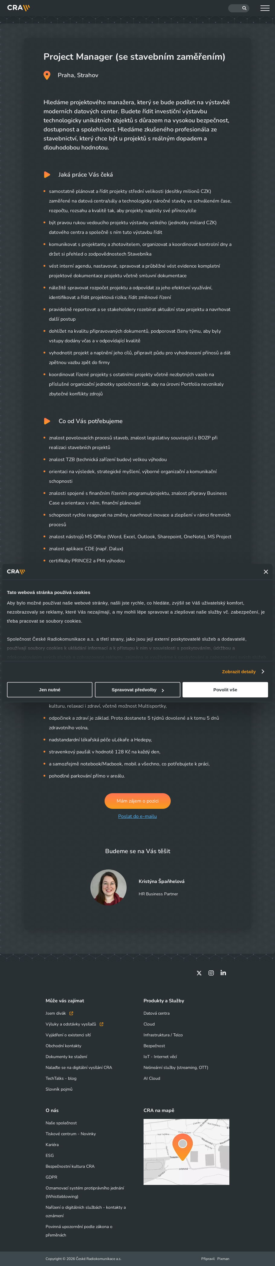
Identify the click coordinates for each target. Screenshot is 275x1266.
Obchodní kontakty (63, 1046)
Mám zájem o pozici (138, 801)
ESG (50, 1155)
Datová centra (157, 1013)
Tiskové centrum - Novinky (71, 1134)
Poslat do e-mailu (137, 816)
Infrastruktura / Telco (163, 1035)
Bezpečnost (154, 1046)
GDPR (51, 1177)
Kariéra (52, 1145)
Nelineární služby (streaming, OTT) (176, 1067)
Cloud (149, 1024)
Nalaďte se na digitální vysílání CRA (79, 1067)
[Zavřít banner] (266, 572)
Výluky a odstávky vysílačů (74, 1024)
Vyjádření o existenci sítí (68, 1035)
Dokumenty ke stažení (66, 1057)
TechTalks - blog (61, 1078)
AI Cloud (152, 1078)
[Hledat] (238, 8)
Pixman (223, 1258)
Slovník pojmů (59, 1089)
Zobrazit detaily (239, 671)
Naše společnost (61, 1123)
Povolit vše (225, 689)
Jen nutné (49, 689)
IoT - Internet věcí (160, 1057)
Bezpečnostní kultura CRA (70, 1166)
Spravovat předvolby (138, 689)
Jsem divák (59, 1013)
